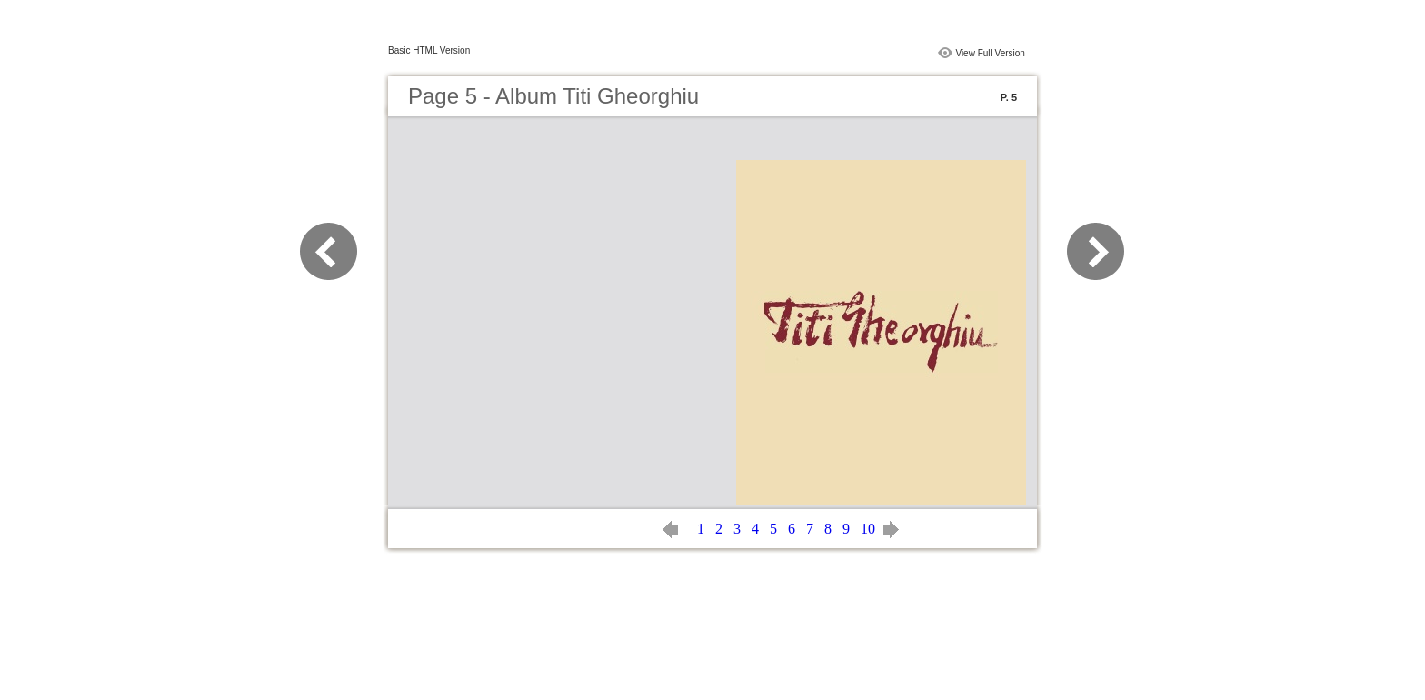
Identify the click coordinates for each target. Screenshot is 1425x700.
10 (868, 528)
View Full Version (990, 53)
